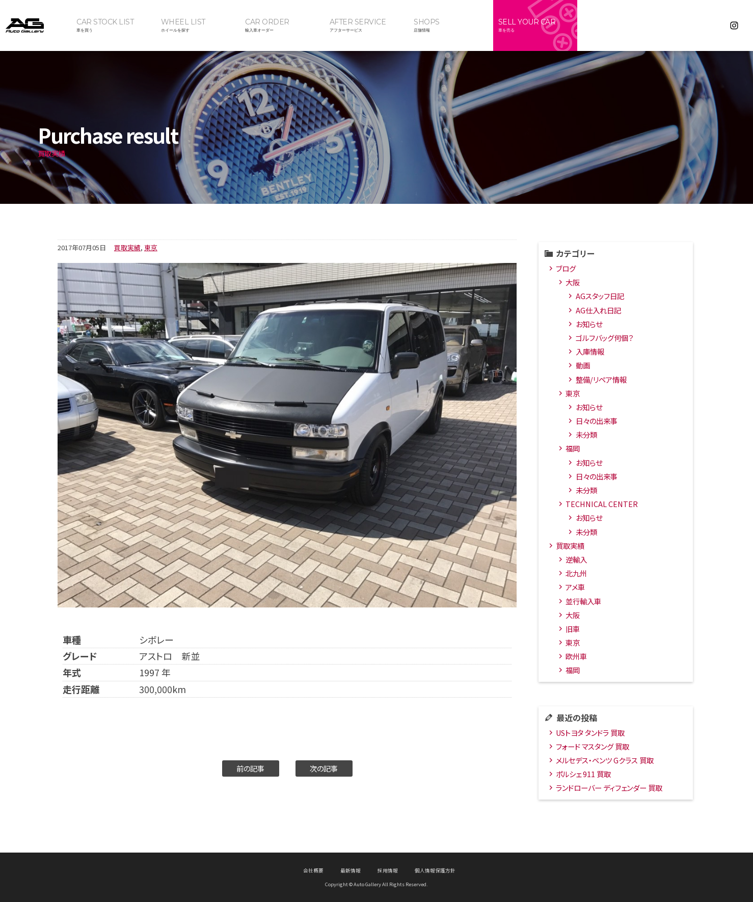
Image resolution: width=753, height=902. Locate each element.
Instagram (734, 25)
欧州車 (576, 656)
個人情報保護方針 (435, 870)
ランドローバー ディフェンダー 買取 (609, 787)
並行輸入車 (583, 601)
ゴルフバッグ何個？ (604, 337)
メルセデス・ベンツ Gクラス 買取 (605, 760)
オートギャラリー (35, 25)
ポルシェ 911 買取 (583, 774)
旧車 (573, 628)
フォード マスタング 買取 (592, 746)
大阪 (573, 282)
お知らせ (589, 324)
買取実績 (127, 247)
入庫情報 (590, 351)
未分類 (586, 434)
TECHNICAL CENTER (602, 504)
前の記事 (250, 768)
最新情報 (350, 870)
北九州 (576, 573)
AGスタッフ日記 (600, 296)
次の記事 (324, 768)
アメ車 (575, 587)
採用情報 (388, 870)
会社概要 (313, 870)
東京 (150, 247)
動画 (583, 365)
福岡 (573, 448)
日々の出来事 (596, 421)
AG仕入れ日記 (598, 310)
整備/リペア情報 (601, 379)
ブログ (566, 268)
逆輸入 (576, 559)
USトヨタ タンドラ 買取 (590, 732)
